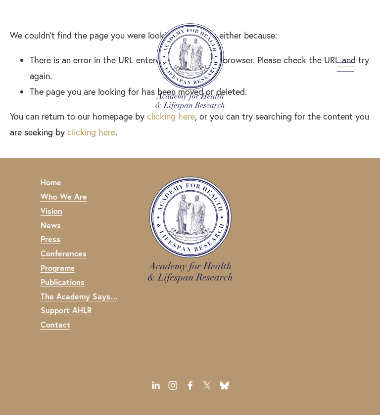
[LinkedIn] (155, 385)
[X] (207, 385)
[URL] (224, 385)
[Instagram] (173, 385)
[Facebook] (190, 385)
